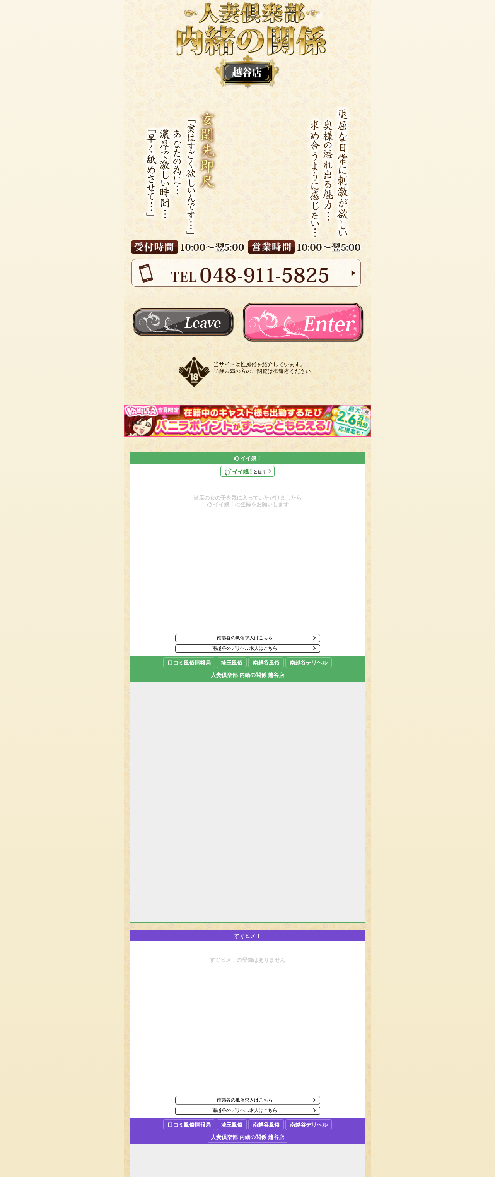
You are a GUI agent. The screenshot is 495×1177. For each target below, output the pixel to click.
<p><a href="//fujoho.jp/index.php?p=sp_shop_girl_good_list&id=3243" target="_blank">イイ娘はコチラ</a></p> (247, 687)
